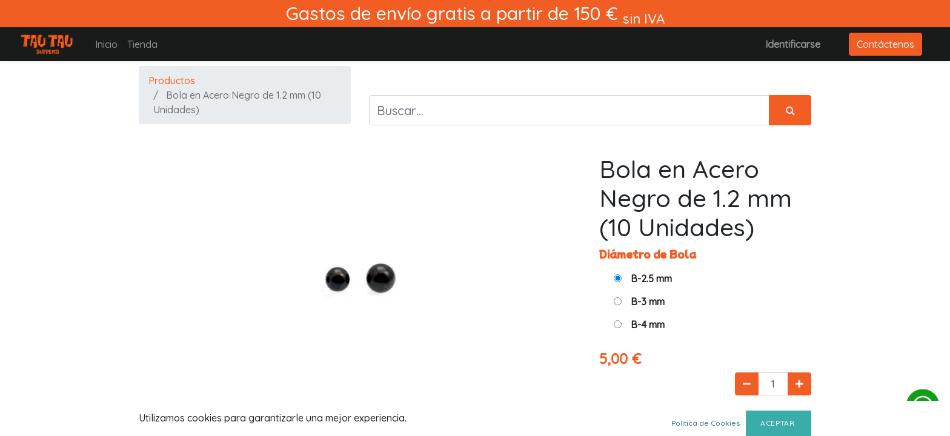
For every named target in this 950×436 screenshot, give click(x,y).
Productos (171, 80)
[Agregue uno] (799, 383)
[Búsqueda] (790, 110)
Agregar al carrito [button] (668, 419)
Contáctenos (885, 44)
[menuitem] (106, 44)
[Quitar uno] (747, 383)
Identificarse (792, 44)
